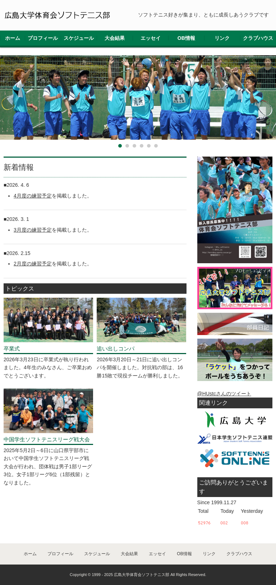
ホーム (12, 38)
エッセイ (151, 38)
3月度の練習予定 (33, 230)
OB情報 (186, 38)
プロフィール (43, 38)
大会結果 (115, 38)
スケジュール (79, 38)
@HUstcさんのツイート (224, 393)
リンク (222, 38)
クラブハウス (258, 38)
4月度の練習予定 (33, 196)
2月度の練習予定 (33, 263)
